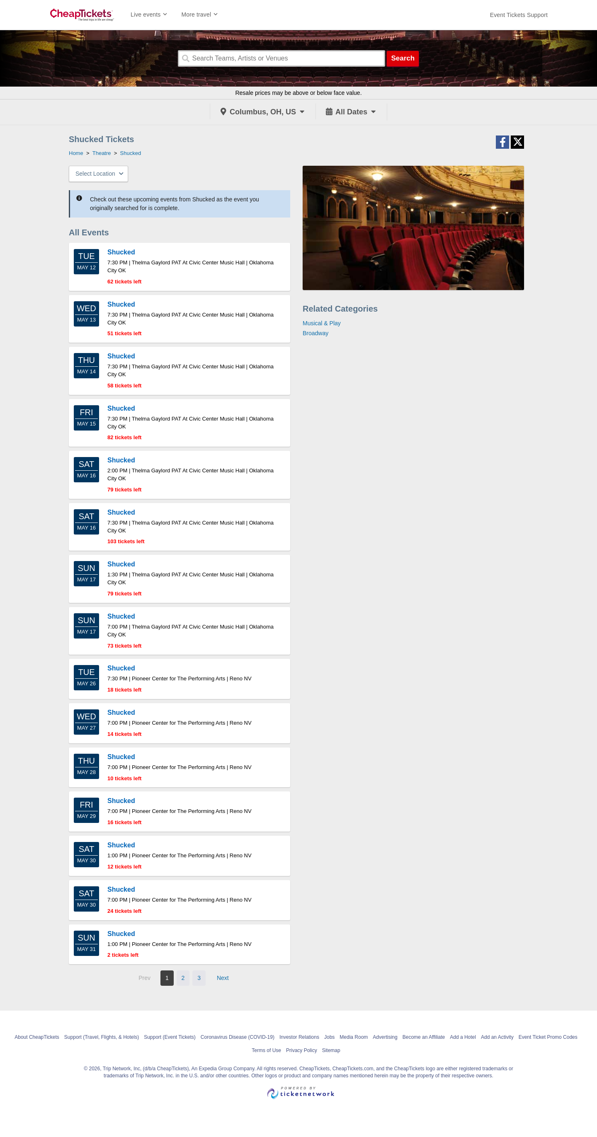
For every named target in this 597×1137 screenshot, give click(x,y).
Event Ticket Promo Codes (548, 1037)
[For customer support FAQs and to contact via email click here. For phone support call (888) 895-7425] (519, 15)
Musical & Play (322, 323)
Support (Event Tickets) (170, 1037)
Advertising (385, 1037)
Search (403, 58)
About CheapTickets (37, 1037)
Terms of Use (266, 1050)
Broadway (315, 333)
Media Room (354, 1037)
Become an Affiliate (424, 1037)
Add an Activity (497, 1037)
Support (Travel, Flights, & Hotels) (101, 1037)
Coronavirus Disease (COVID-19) (237, 1037)
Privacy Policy (301, 1050)
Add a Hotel (463, 1037)
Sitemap (331, 1050)
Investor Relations (299, 1037)
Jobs (329, 1037)
